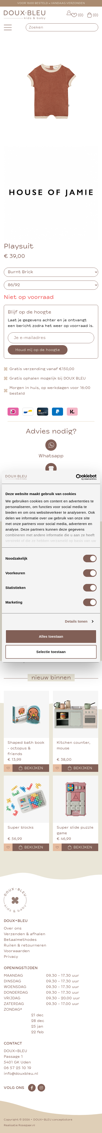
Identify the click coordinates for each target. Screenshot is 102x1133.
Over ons (12, 928)
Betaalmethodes (20, 939)
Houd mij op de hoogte (37, 349)
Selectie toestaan (51, 652)
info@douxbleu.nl (21, 1073)
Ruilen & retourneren (25, 945)
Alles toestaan (51, 636)
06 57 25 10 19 (17, 1068)
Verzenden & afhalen (24, 934)
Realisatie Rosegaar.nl (19, 1125)
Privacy (11, 956)
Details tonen (76, 621)
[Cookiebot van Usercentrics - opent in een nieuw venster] (76, 477)
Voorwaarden (17, 951)
